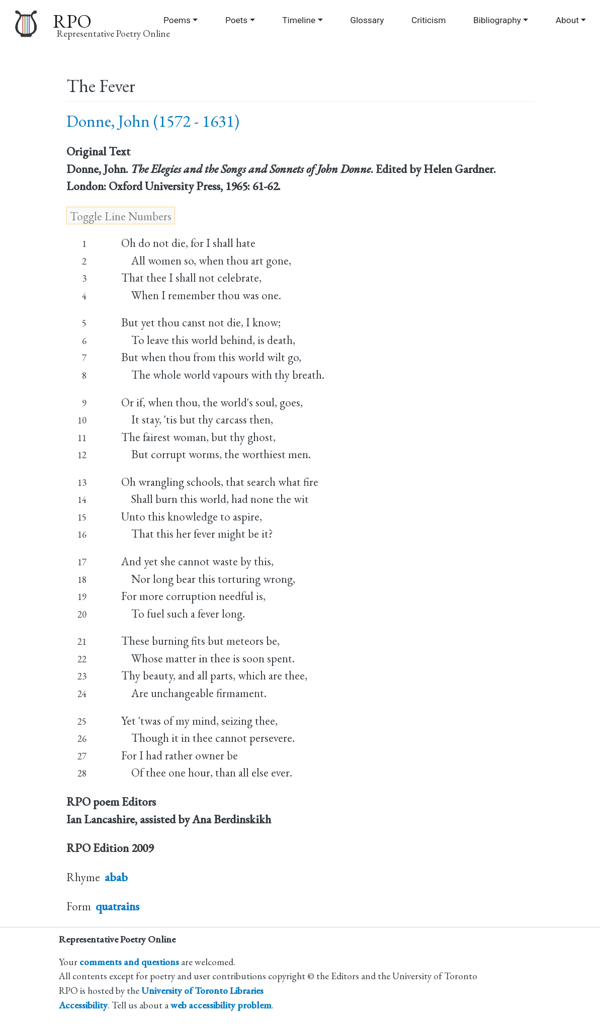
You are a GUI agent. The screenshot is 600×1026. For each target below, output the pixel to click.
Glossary (367, 20)
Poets (236, 20)
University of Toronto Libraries (202, 990)
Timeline (298, 20)
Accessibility (83, 1005)
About (567, 20)
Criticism (428, 20)
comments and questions (129, 962)
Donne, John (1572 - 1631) (152, 121)
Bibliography (497, 20)
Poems (177, 20)
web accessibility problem (221, 1005)
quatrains (117, 906)
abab (116, 877)
